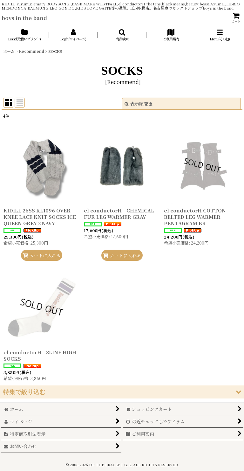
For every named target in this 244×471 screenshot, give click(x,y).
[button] (122, 35)
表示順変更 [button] (138, 103)
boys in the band (24, 18)
